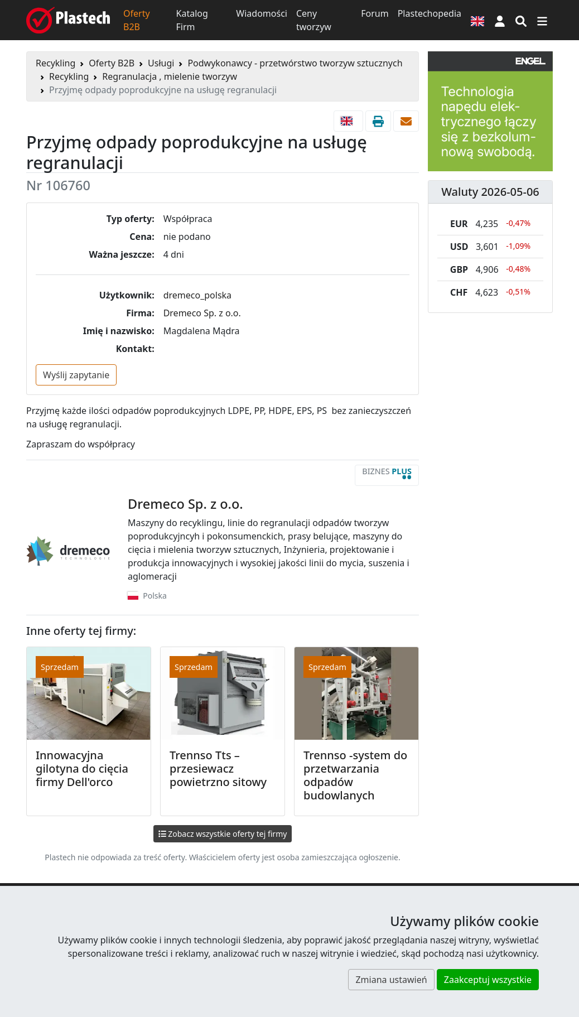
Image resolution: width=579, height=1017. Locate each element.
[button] (499, 20)
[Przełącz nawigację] (542, 20)
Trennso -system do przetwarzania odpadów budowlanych (355, 775)
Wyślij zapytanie (76, 375)
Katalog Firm (192, 20)
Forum (374, 13)
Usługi (161, 63)
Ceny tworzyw (313, 20)
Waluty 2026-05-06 (490, 191)
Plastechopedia (429, 13)
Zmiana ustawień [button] (391, 979)
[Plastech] (68, 20)
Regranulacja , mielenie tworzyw (169, 76)
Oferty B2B (136, 20)
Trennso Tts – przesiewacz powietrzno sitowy (218, 768)
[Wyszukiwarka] (521, 20)
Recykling (55, 63)
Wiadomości (261, 13)
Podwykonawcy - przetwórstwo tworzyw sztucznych (294, 63)
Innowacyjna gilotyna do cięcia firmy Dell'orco (82, 768)
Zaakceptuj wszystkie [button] (488, 979)
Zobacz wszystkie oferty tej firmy (222, 833)
